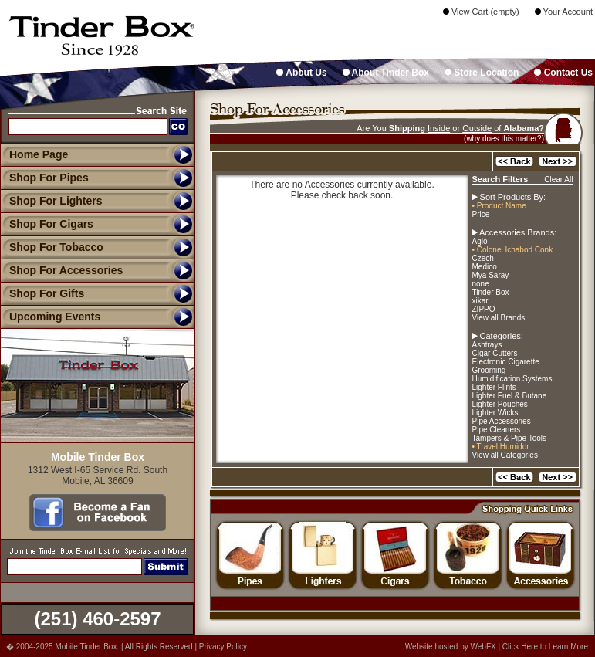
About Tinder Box (386, 72)
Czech (483, 258)
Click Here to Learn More (545, 646)
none (480, 283)
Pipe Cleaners (496, 429)
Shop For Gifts (42, 293)
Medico (484, 266)
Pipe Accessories (501, 421)
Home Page (38, 154)
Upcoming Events (50, 316)
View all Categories (505, 455)
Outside (477, 128)
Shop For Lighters (51, 201)
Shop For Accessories (61, 270)
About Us (301, 72)
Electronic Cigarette (505, 361)
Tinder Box (490, 292)
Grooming (489, 370)
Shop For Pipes (44, 177)
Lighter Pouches (500, 404)
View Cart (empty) (481, 11)
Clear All (558, 179)
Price (481, 214)
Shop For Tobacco (51, 247)
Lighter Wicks (495, 412)
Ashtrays (487, 344)
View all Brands (499, 317)
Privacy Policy (223, 646)
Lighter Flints (494, 387)
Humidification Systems (512, 378)
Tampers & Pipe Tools (509, 438)
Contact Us (563, 72)
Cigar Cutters (495, 353)
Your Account (564, 11)
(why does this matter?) (504, 138)
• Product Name (499, 206)
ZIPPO (483, 309)
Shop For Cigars (46, 224)
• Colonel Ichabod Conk (512, 250)
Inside (439, 128)
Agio (480, 241)
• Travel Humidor (500, 446)
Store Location (482, 72)
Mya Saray (490, 275)
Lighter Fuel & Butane (509, 395)
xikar (480, 300)
